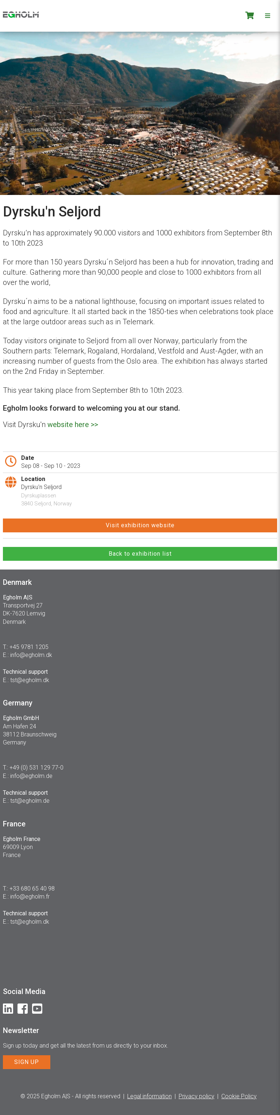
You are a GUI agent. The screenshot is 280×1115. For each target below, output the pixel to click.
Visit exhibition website (140, 525)
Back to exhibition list (140, 553)
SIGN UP (26, 1062)
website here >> (72, 424)
